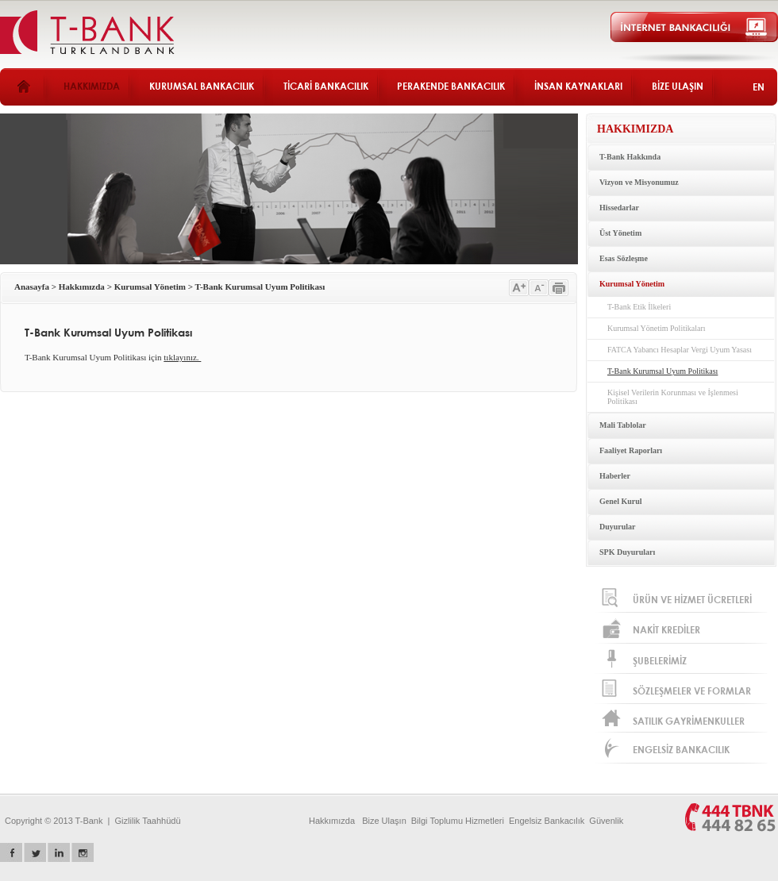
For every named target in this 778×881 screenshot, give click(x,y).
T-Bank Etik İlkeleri (639, 306)
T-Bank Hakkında (630, 156)
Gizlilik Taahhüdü (148, 820)
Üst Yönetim (620, 233)
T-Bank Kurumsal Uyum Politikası (260, 286)
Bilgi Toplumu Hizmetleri (457, 820)
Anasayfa (31, 286)
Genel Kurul (620, 501)
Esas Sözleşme (623, 258)
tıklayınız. (182, 357)
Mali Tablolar (622, 425)
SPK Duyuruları (627, 552)
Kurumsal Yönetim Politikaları (656, 328)
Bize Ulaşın (384, 820)
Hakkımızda (82, 286)
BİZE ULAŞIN (677, 86)
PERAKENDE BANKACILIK (451, 86)
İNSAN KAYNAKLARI (578, 86)
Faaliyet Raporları (630, 450)
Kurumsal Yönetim (150, 286)
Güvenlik (606, 820)
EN (759, 87)
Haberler (614, 475)
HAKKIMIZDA (92, 86)
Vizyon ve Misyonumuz (639, 182)
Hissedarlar (619, 207)
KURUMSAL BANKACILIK (201, 86)
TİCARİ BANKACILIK (325, 86)
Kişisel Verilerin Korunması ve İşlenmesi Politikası (672, 397)
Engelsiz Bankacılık (546, 820)
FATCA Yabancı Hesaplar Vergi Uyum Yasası (679, 349)
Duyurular (617, 526)
